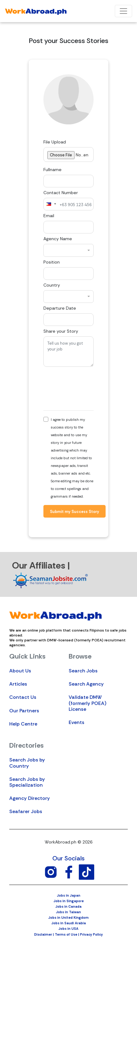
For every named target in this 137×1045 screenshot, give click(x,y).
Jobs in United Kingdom (68, 917)
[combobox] (51, 204)
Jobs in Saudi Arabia (68, 923)
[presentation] (90, 389)
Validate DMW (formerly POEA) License (87, 703)
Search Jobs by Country (27, 763)
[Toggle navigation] (123, 11)
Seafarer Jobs (25, 811)
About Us (20, 670)
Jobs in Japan (68, 895)
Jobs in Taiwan (68, 912)
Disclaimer (43, 934)
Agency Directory (29, 798)
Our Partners (24, 710)
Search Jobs (83, 670)
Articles (18, 684)
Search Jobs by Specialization (27, 782)
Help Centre (23, 724)
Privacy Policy (91, 934)
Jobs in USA (68, 928)
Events (76, 722)
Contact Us (22, 697)
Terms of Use (66, 934)
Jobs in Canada (68, 906)
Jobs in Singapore (69, 901)
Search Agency (86, 684)
